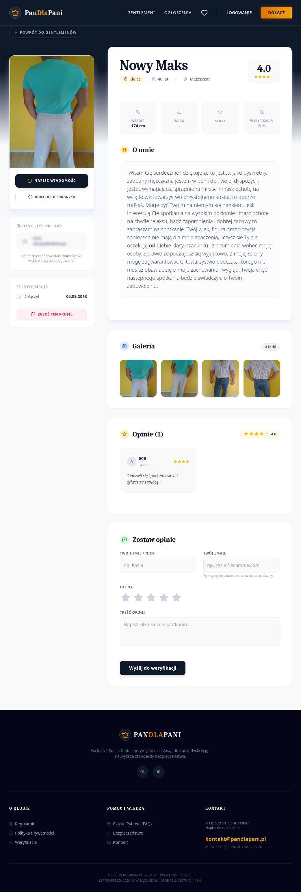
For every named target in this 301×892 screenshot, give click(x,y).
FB (142, 771)
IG (158, 771)
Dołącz (276, 12)
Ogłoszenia (178, 12)
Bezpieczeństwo (125, 833)
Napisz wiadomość (51, 180)
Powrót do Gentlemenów (45, 32)
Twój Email (214, 553)
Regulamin (22, 823)
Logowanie (239, 12)
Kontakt (117, 842)
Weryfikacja (23, 842)
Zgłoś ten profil (52, 314)
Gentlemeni (141, 12)
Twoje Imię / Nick (137, 553)
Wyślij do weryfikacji (152, 668)
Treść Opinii (132, 612)
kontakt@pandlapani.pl (235, 838)
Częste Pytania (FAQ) (129, 823)
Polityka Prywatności (31, 833)
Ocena (126, 587)
